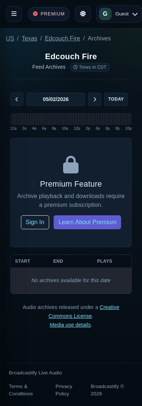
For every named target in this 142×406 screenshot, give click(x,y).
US (10, 38)
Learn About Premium (87, 222)
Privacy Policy (63, 390)
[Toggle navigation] (14, 14)
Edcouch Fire (62, 38)
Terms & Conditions (21, 390)
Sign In (35, 222)
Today (116, 99)
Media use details (70, 325)
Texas (29, 38)
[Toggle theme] (83, 14)
